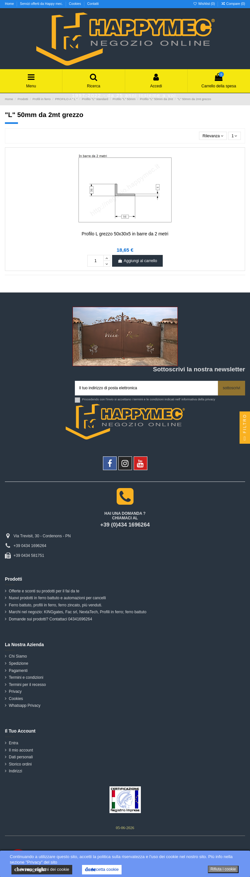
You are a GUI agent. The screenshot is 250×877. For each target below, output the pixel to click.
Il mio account (21, 750)
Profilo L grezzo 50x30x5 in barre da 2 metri (125, 233)
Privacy (15, 691)
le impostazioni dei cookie (41, 869)
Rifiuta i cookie (223, 869)
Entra (13, 743)
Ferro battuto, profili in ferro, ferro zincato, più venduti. (55, 605)
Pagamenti (18, 670)
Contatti (93, 4)
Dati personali (21, 757)
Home (10, 4)
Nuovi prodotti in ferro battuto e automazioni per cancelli (57, 598)
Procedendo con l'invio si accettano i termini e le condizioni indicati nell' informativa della (148, 399)
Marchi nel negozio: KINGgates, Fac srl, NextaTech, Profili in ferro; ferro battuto (77, 612)
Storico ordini (20, 764)
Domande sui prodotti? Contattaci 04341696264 (50, 619)
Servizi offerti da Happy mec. (42, 4)
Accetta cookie (102, 869)
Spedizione (18, 663)
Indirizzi (15, 771)
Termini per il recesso (27, 684)
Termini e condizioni (26, 677)
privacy (210, 399)
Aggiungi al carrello (137, 261)
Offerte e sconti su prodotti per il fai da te (44, 591)
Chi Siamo (18, 656)
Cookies (75, 4)
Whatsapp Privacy (25, 705)
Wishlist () (204, 4)
